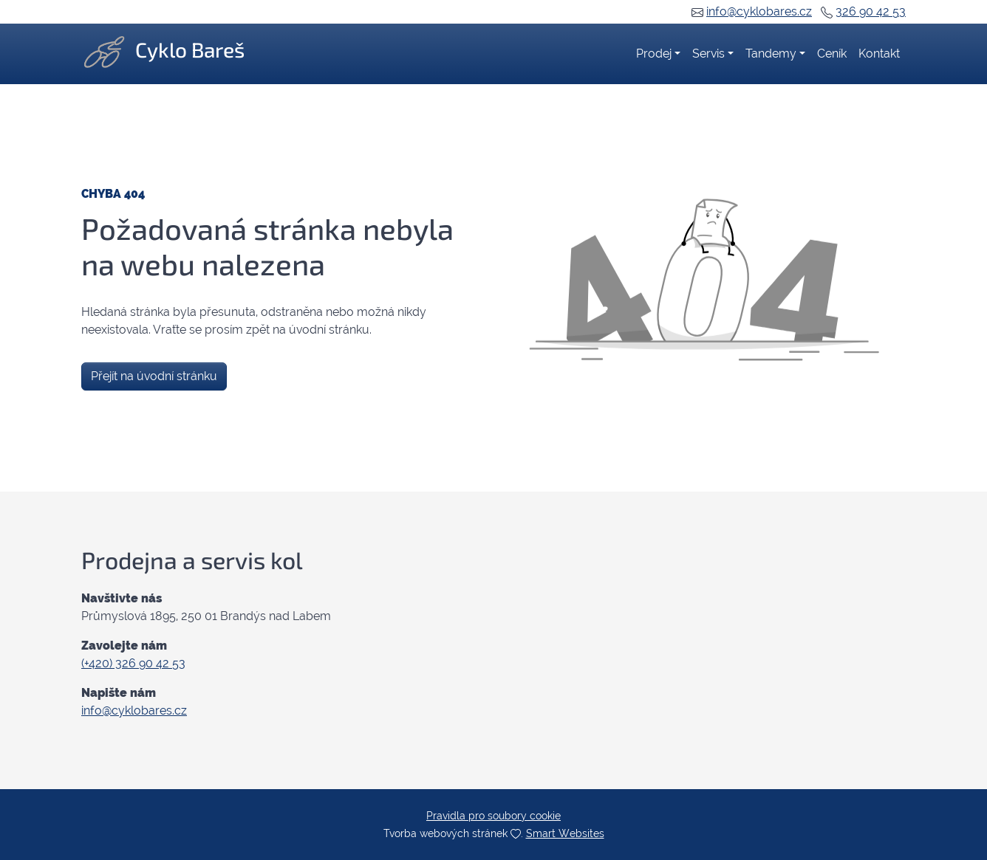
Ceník (832, 54)
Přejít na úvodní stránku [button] (154, 376)
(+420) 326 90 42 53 (133, 663)
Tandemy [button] (770, 54)
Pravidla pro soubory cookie (493, 816)
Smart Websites (565, 833)
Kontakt (879, 54)
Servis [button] (708, 54)
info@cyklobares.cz (759, 11)
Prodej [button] (654, 54)
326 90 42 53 (871, 11)
